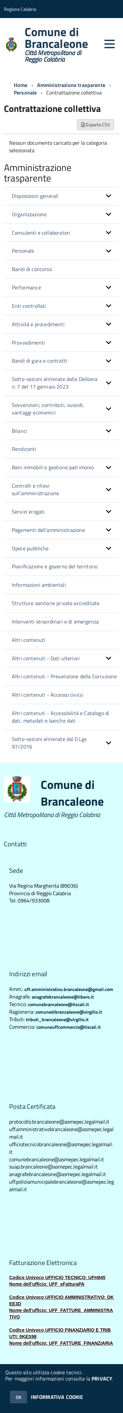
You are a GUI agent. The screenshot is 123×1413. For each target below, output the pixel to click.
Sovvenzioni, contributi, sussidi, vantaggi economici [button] (48, 408)
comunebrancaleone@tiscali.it (58, 1004)
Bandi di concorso (32, 269)
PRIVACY (102, 1378)
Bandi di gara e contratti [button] (39, 361)
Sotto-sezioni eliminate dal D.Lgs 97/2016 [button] (49, 742)
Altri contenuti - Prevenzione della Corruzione (64, 676)
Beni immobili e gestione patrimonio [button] (53, 467)
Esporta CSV (95, 124)
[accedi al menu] (109, 44)
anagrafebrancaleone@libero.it (63, 996)
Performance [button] (26, 287)
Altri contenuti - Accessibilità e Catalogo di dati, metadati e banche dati (60, 717)
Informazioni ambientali (39, 585)
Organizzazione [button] (29, 214)
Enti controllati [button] (29, 306)
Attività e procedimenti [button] (38, 324)
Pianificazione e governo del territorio (54, 566)
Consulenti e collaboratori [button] (41, 233)
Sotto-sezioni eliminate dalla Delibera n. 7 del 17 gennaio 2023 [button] (54, 382)
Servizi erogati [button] (28, 512)
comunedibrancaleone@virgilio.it (68, 1011)
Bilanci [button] (19, 431)
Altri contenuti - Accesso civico (47, 695)
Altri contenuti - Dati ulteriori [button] (46, 658)
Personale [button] (23, 251)
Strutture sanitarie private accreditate (55, 603)
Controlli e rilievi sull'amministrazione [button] (35, 489)
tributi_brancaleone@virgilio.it (57, 1019)
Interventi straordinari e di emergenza (55, 621)
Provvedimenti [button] (28, 343)
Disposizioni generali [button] (35, 196)
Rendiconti (24, 449)
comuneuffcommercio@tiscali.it (68, 1026)
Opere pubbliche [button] (30, 548)
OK (18, 1397)
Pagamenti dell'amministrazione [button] (48, 530)
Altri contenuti (28, 640)
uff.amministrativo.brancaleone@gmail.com (68, 989)
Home (21, 85)
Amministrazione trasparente (71, 85)
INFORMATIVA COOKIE (57, 1397)
